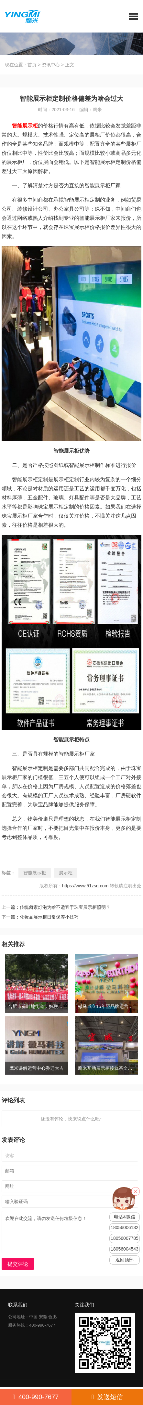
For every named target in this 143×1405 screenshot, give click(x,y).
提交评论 (17, 1264)
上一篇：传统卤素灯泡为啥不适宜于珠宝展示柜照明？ (56, 907)
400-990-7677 (36, 1396)
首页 (32, 64)
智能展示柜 (34, 872)
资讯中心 (51, 64)
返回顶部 (125, 1259)
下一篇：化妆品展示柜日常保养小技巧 (40, 917)
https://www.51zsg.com (85, 885)
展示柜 (65, 872)
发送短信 (107, 1396)
